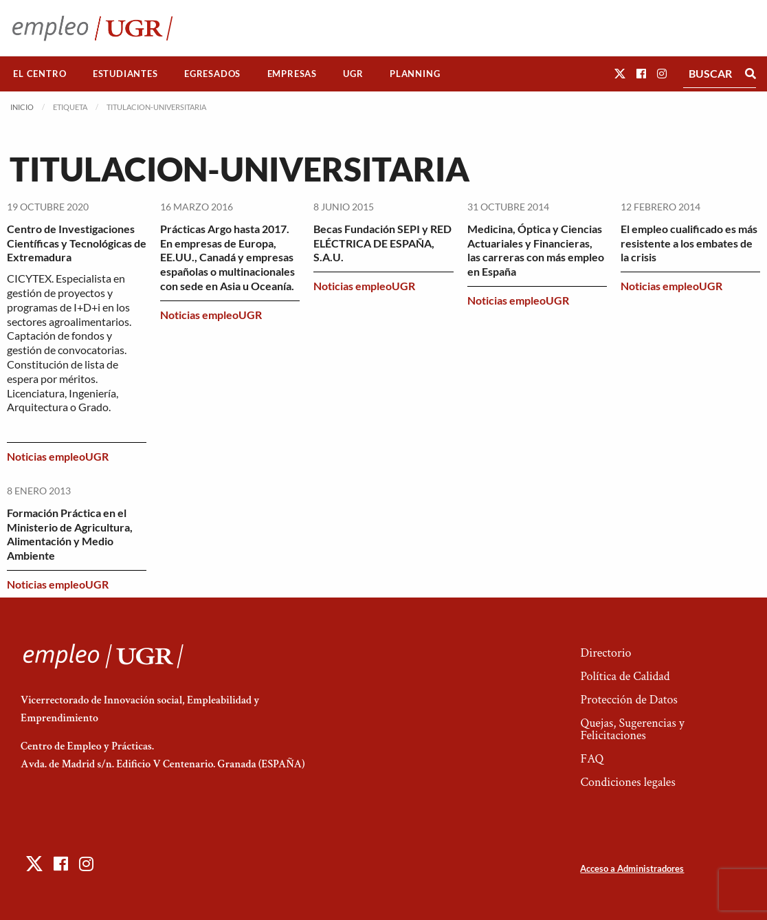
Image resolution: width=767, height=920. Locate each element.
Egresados (212, 73)
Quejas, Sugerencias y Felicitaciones (632, 729)
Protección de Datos (628, 700)
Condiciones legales (627, 782)
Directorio (605, 653)
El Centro (39, 73)
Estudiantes (125, 73)
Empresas (292, 73)
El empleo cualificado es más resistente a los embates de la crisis (689, 243)
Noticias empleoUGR (58, 456)
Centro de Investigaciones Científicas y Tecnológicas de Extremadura (76, 243)
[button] (620, 73)
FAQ (591, 759)
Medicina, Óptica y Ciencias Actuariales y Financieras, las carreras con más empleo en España (535, 250)
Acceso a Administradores (632, 868)
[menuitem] (40, 73)
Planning (415, 73)
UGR (353, 73)
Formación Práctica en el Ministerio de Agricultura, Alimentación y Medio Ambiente (70, 534)
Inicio (22, 106)
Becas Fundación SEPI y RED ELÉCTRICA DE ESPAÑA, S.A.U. (382, 243)
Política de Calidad (624, 676)
